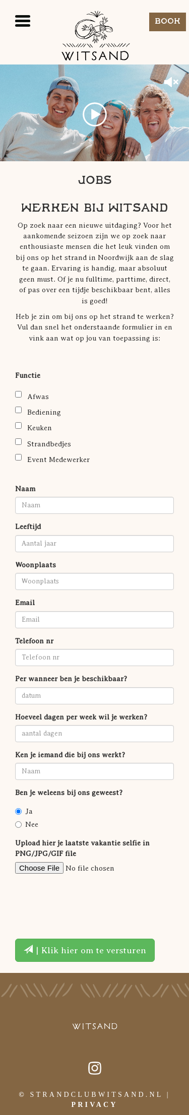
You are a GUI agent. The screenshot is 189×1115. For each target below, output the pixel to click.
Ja (24, 811)
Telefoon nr (34, 641)
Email (25, 603)
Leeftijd (28, 526)
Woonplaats (35, 565)
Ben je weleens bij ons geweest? (68, 793)
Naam (25, 489)
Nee (26, 824)
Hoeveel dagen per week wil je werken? (81, 717)
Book (167, 21)
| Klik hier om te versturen (85, 950)
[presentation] (91, 901)
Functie (27, 375)
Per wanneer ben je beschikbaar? (71, 679)
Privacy (94, 1104)
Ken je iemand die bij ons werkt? (70, 755)
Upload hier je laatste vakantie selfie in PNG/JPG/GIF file (82, 848)
